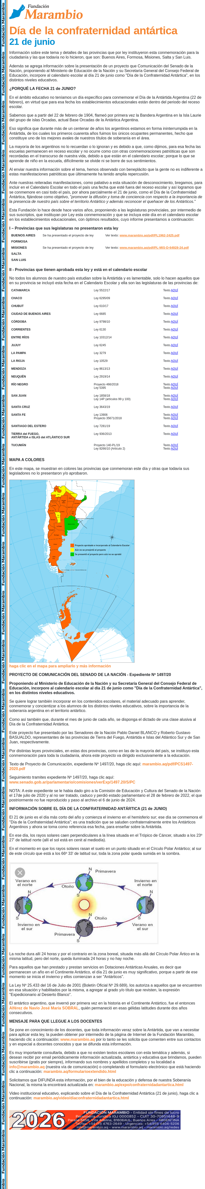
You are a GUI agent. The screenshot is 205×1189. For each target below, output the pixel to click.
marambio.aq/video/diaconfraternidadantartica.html (81, 1098)
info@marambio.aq (27, 1067)
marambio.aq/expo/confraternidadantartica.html (139, 1085)
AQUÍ (174, 290)
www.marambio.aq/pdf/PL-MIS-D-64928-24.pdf (154, 247)
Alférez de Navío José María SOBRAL (44, 1008)
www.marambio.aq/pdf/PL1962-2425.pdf (149, 235)
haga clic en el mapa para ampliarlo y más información (60, 666)
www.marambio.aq (77, 1039)
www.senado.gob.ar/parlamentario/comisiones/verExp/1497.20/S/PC (72, 782)
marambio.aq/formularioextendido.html (80, 1071)
